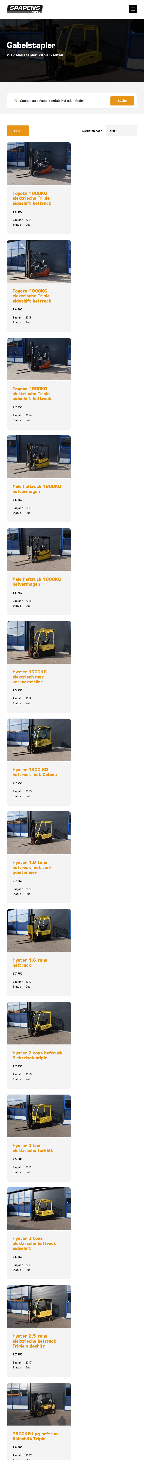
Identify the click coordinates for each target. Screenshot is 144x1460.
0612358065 (19, 1414)
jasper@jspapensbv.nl (29, 1419)
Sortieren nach (92, 131)
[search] (72, 100)
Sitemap (70, 1444)
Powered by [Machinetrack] (72, 1452)
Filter (18, 131)
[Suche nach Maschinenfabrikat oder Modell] (60, 100)
